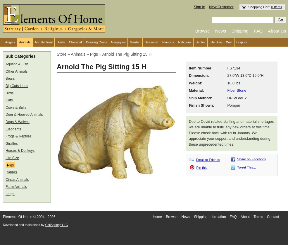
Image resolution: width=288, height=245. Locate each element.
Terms (258, 217)
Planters (168, 42)
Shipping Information (210, 217)
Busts (61, 42)
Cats (9, 100)
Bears (10, 78)
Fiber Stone (236, 91)
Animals (24, 42)
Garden (135, 42)
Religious (185, 42)
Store (61, 54)
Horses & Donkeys (20, 151)
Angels (10, 42)
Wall (229, 42)
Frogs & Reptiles (19, 136)
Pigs (10, 165)
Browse (202, 30)
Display (241, 42)
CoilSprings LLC (56, 225)
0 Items (276, 7)
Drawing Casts (96, 42)
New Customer (221, 7)
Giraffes (12, 144)
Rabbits (12, 172)
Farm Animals (16, 187)
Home (157, 217)
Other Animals (16, 71)
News (220, 30)
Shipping (240, 30)
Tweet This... (246, 167)
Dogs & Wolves (18, 122)
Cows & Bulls (16, 108)
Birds (9, 93)
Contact (273, 217)
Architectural (44, 42)
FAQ (258, 30)
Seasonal (151, 42)
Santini (201, 42)
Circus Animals (17, 180)
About (245, 217)
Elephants (13, 129)
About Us (277, 30)
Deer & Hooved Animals (24, 115)
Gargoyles (118, 42)
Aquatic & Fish (17, 64)
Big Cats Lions (17, 86)
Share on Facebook (251, 159)
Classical (75, 42)
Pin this (201, 167)
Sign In (199, 7)
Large (10, 194)
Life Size (216, 42)
